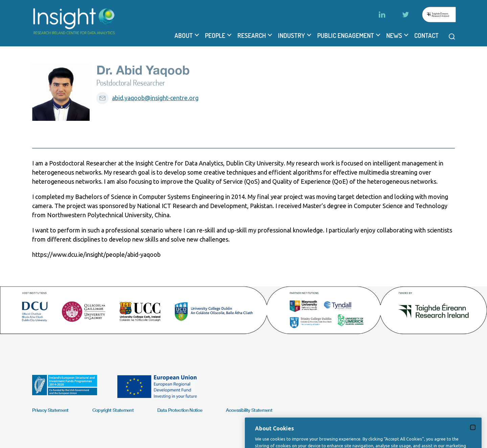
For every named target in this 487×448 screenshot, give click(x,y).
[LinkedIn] (381, 14)
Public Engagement (345, 35)
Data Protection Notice (179, 410)
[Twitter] (405, 14)
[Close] (473, 437)
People (215, 35)
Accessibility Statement (249, 410)
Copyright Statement (113, 410)
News (394, 35)
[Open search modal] (452, 36)
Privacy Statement (50, 410)
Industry (291, 35)
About (184, 35)
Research (251, 35)
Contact (426, 35)
